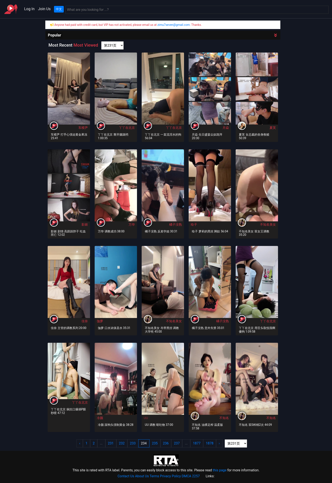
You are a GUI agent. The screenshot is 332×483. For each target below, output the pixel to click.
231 (111, 443)
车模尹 (83, 128)
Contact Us (126, 476)
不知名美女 (268, 224)
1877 (197, 443)
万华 (132, 224)
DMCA (186, 476)
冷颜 (100, 418)
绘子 (194, 224)
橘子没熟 (175, 224)
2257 (196, 476)
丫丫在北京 (127, 128)
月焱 (226, 128)
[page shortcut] (112, 45)
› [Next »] (219, 443)
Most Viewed (85, 45)
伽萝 (100, 321)
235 (155, 443)
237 (177, 443)
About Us (142, 476)
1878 (209, 443)
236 (166, 443)
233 (133, 443)
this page (219, 470)
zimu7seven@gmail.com (173, 24)
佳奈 (85, 321)
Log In (29, 9)
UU (146, 418)
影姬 (85, 224)
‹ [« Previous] (79, 443)
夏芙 (273, 128)
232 (122, 443)
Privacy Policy (170, 476)
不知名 (224, 418)
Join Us (44, 9)
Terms (154, 476)
